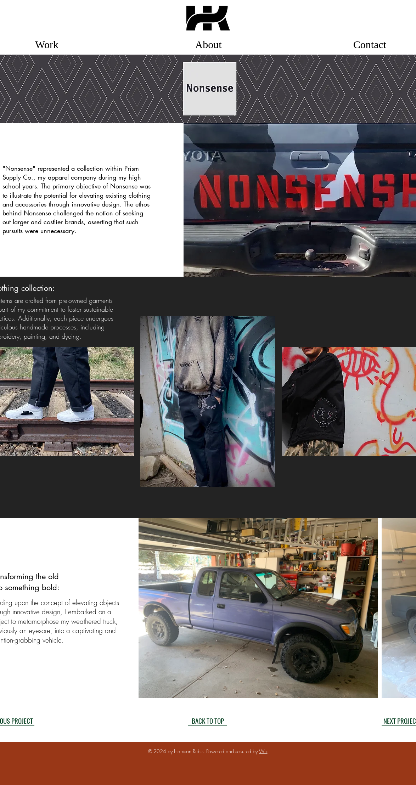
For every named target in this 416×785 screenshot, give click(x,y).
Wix (263, 751)
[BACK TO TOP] (207, 720)
